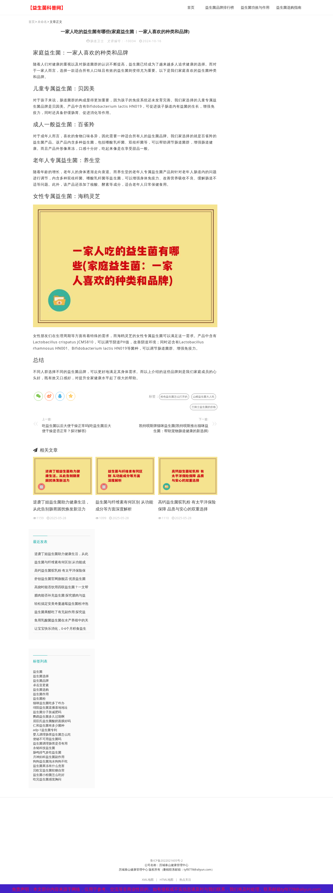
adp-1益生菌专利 (45, 730)
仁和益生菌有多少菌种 (48, 725)
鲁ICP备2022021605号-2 (166, 860)
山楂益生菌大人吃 (203, 397)
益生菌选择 (41, 676)
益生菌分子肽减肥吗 (47, 712)
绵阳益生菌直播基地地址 (50, 707)
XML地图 (148, 880)
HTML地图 (166, 880)
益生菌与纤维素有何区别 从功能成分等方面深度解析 (124, 505)
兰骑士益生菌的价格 (204, 407)
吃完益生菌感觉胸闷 (47, 779)
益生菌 (37, 671)
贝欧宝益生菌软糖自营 (48, 770)
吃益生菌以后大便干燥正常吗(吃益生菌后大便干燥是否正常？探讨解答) (76, 428)
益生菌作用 (41, 694)
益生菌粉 (39, 698)
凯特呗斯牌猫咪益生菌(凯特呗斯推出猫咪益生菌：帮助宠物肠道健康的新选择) (173, 428)
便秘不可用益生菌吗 (47, 739)
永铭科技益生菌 (44, 748)
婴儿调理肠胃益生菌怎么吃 (52, 734)
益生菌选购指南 (288, 7)
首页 (190, 7)
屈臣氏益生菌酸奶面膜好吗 (52, 721)
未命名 (42, 22)
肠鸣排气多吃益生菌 (47, 752)
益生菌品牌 (41, 680)
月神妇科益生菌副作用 (48, 757)
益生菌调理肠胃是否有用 (50, 743)
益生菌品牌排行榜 (219, 7)
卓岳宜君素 (41, 685)
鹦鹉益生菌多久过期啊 (48, 716)
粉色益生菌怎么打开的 (174, 397)
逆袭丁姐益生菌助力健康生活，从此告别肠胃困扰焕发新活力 (61, 505)
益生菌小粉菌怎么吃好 (48, 775)
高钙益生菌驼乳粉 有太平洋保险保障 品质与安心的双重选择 (187, 505)
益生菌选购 (41, 689)
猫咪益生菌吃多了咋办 (48, 703)
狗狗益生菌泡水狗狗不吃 (50, 761)
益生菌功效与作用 (255, 7)
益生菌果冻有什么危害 (48, 766)
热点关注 (185, 880)
